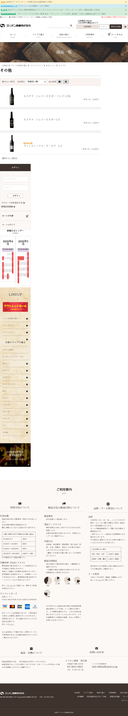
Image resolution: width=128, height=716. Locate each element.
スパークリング (8, 384)
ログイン (104, 26)
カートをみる (115, 36)
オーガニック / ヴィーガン (13, 357)
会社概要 (80, 696)
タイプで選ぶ (38, 36)
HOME (77, 693)
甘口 (4, 391)
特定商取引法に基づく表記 (96, 696)
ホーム (13, 36)
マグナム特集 (7, 350)
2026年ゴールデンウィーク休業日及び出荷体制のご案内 (29, 2)
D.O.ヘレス (51, 65)
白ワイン (5, 370)
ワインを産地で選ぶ (19, 65)
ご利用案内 (89, 36)
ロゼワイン (6, 377)
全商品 (5, 65)
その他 (5, 432)
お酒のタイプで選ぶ (15, 342)
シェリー (5, 398)
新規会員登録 (116, 26)
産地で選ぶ (64, 36)
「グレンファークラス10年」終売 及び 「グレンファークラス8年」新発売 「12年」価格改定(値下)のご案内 (61, 14)
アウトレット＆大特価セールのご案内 (33, 6)
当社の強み (124, 693)
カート (125, 696)
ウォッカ (5, 418)
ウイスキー (6, 405)
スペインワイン (36, 65)
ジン (4, 425)
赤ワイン (5, 363)
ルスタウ (62, 65)
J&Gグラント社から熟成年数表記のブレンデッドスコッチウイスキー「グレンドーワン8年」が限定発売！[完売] (54, 10)
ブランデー (6, 412)
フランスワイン (8, 325)
